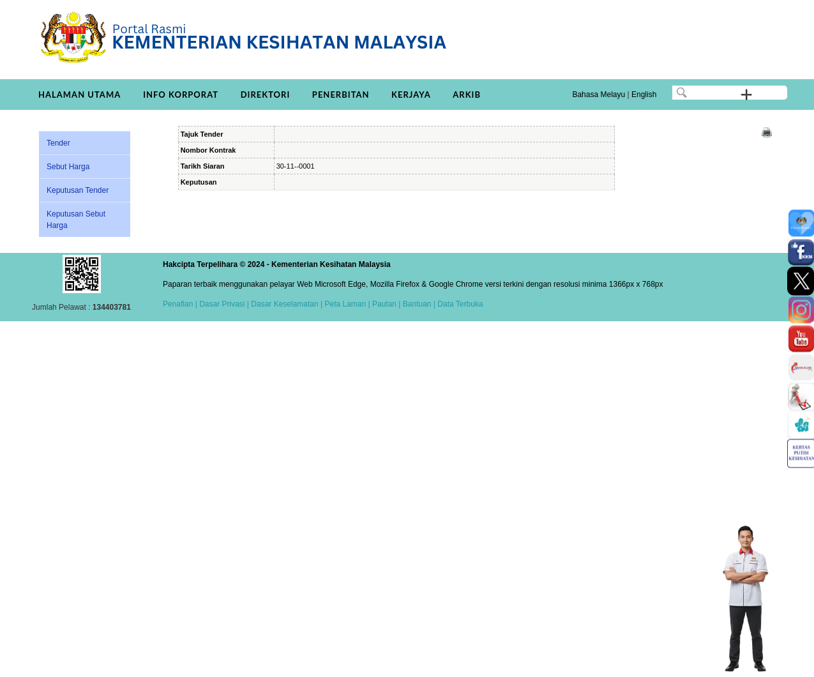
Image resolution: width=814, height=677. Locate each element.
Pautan (384, 304)
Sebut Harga (68, 166)
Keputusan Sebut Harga (76, 219)
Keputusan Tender (78, 190)
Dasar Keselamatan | (285, 304)
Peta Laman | (347, 304)
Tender (58, 143)
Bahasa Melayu (598, 94)
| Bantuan (414, 304)
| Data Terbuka (457, 304)
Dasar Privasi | (223, 304)
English (643, 94)
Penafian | (180, 304)
